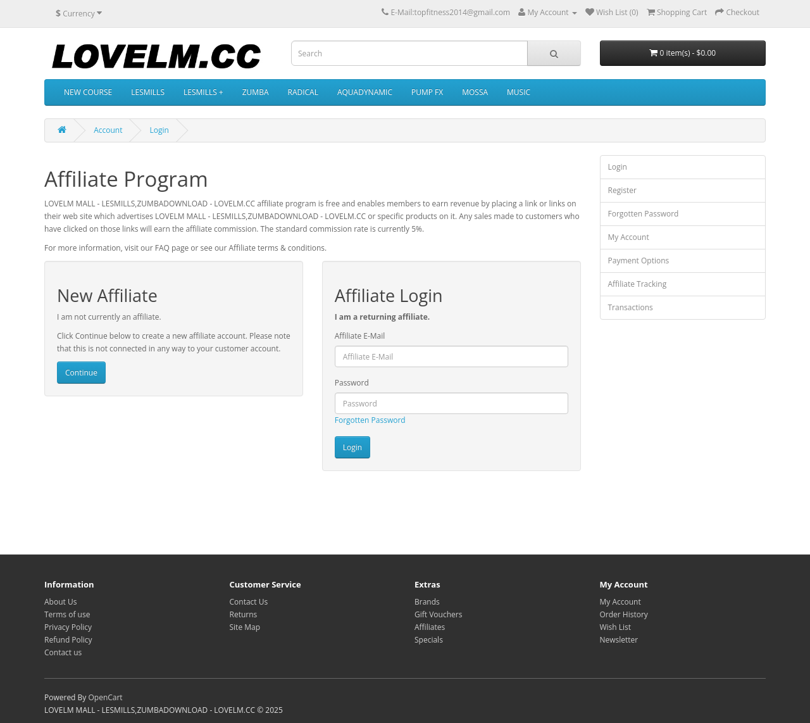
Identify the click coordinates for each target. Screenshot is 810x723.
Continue (81, 372)
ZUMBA (255, 92)
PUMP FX (427, 92)
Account (108, 130)
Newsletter (619, 639)
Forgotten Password (370, 420)
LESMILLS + (203, 92)
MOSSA (475, 92)
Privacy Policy (68, 627)
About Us (60, 601)
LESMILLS (148, 92)
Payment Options (639, 260)
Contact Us (249, 601)
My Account (628, 237)
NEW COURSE (88, 92)
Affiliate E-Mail (360, 335)
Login (159, 130)
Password (352, 382)
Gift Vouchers (438, 614)
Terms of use (67, 614)
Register (622, 190)
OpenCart (105, 697)
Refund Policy (68, 639)
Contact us (63, 652)
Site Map (245, 627)
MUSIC (518, 92)
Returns (244, 614)
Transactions (630, 307)
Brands (427, 601)
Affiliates (429, 627)
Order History (624, 614)
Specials (428, 639)
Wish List (616, 627)
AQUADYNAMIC (364, 92)
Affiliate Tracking (637, 284)
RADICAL (302, 92)
